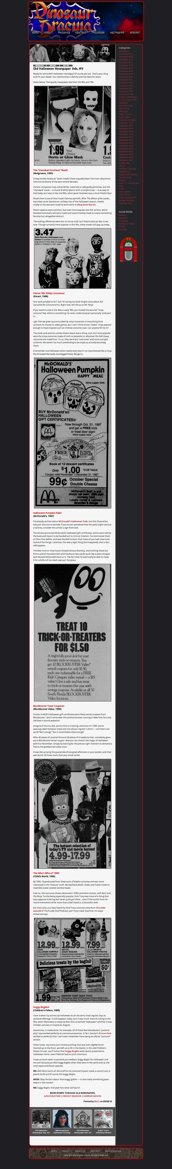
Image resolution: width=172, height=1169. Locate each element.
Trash (121, 189)
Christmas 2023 (126, 85)
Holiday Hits (124, 163)
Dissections (124, 108)
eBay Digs (123, 111)
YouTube (123, 229)
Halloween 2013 (126, 125)
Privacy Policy (113, 1151)
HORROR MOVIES (92, 1096)
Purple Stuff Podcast (128, 174)
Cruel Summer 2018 (127, 100)
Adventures (124, 51)
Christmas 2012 (126, 54)
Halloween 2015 (126, 131)
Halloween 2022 (126, 151)
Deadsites (123, 102)
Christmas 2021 (126, 79)
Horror (122, 166)
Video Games (124, 191)
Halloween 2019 (126, 143)
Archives (64, 38)
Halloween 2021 (126, 148)
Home (35, 38)
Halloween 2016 (126, 134)
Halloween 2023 (126, 154)
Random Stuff (125, 177)
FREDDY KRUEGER (72, 1096)
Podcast (135, 38)
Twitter (122, 226)
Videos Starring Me (127, 197)
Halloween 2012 (126, 123)
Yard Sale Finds (125, 203)
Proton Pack (105, 1033)
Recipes (122, 180)
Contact (80, 38)
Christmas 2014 (126, 59)
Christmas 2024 (126, 88)
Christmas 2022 (126, 82)
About (48, 38)
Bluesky (122, 215)
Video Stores (124, 194)
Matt (97, 1101)
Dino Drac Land (126, 105)
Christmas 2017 (126, 68)
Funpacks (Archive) (127, 120)
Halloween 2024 (126, 157)
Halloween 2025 (126, 160)
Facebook (98, 38)
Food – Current (125, 114)
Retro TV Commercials (129, 183)
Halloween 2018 (126, 140)
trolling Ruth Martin (85, 204)
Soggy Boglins (72, 1051)
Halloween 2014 (126, 128)
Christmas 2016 (126, 65)
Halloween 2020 (126, 145)
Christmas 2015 (126, 62)
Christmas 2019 (126, 74)
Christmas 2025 (126, 91)
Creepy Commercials (128, 97)
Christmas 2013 (126, 56)
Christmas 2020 (126, 77)
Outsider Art (124, 171)
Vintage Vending (126, 200)
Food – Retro (124, 117)
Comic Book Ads (126, 94)
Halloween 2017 (126, 137)
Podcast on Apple (126, 223)
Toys (121, 186)
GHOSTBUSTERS (52, 1096)
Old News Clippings (127, 168)
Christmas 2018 (126, 71)
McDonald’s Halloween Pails (73, 521)
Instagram (117, 38)
